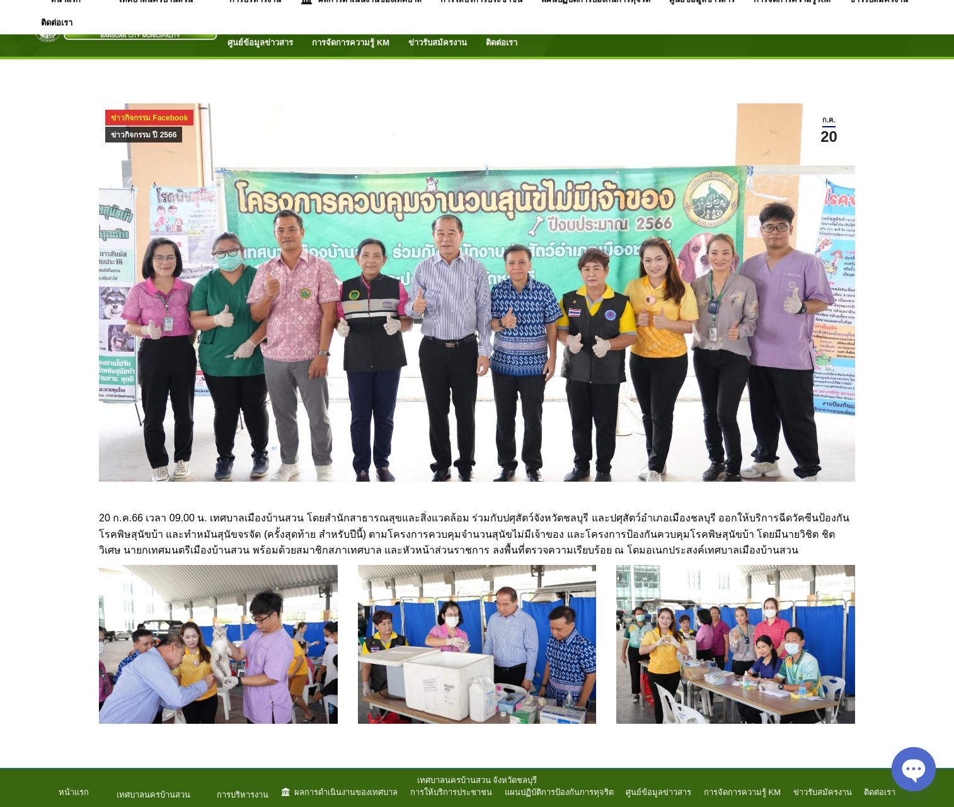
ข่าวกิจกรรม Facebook (149, 117)
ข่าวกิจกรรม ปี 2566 (143, 135)
